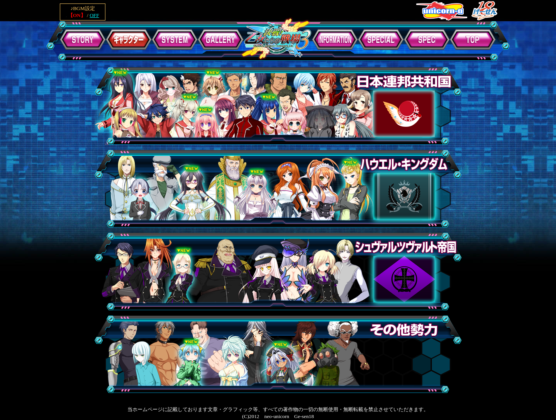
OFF (94, 15)
